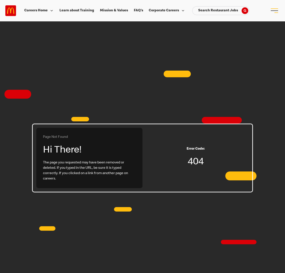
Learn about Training (76, 10)
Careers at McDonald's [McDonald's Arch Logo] (10, 10)
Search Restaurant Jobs (223, 10)
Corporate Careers (167, 10)
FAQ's (138, 10)
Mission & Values (114, 10)
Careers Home (39, 10)
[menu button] (274, 10)
